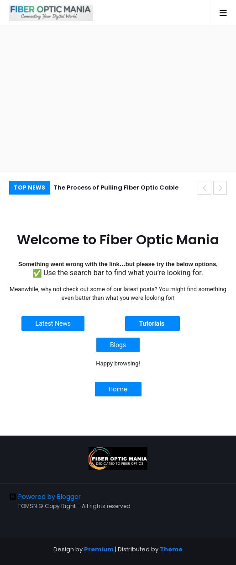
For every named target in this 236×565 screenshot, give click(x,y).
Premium (99, 549)
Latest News (53, 323)
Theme (171, 549)
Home (118, 389)
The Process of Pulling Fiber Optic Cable (115, 187)
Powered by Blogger (45, 496)
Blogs (118, 345)
